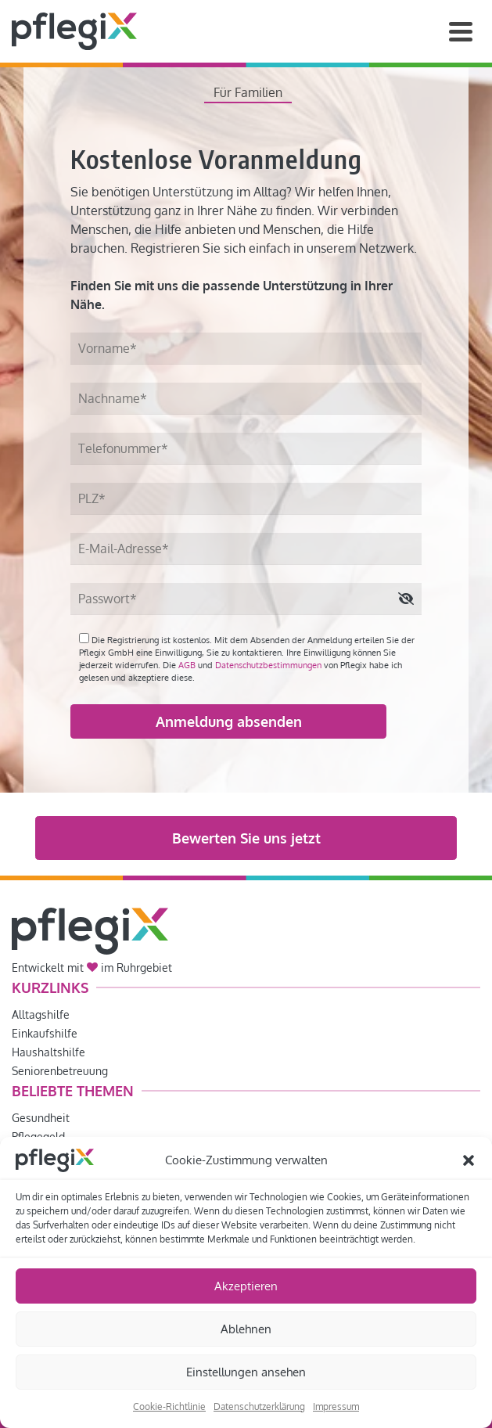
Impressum (336, 1406)
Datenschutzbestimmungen (268, 665)
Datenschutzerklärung (259, 1406)
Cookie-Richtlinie (169, 1406)
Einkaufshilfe (44, 1033)
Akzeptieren (246, 1286)
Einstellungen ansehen (246, 1372)
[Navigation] (460, 31)
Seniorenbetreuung (60, 1070)
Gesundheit (41, 1117)
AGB (187, 665)
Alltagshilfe (41, 1014)
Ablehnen (246, 1329)
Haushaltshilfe (48, 1052)
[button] (468, 1160)
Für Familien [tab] (248, 92)
